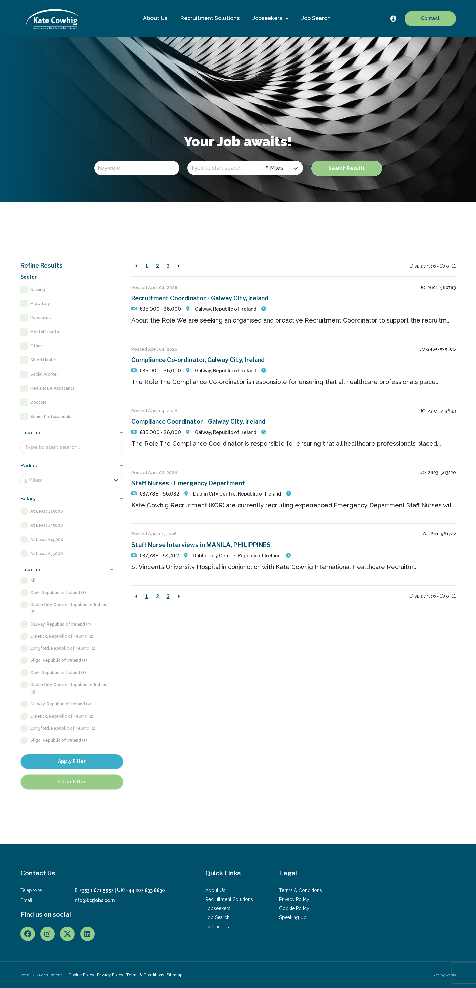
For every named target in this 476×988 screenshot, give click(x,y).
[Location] (225, 168)
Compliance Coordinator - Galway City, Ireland (198, 421)
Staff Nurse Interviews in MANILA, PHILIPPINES (201, 544)
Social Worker (44, 374)
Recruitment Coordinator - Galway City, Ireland (199, 298)
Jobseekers (268, 18)
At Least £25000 (46, 511)
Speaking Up (293, 917)
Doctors (38, 402)
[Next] (178, 265)
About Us (155, 18)
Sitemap (174, 975)
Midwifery (40, 303)
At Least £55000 (46, 553)
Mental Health (44, 332)
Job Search (316, 18)
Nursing (37, 289)
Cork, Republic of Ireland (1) (58, 592)
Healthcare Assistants (52, 388)
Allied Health (43, 360)
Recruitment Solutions (210, 18)
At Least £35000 (46, 525)
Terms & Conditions (300, 890)
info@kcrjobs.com (94, 900)
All (33, 580)
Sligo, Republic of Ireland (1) (58, 660)
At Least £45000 (46, 539)
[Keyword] (136, 168)
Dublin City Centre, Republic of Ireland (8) (69, 608)
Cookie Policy (294, 908)
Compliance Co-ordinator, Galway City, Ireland (198, 359)
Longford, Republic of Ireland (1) (62, 648)
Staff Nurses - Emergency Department (188, 483)
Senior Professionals (50, 416)
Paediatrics (41, 317)
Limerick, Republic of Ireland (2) (61, 636)
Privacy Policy (294, 899)
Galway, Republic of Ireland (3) (60, 624)
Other (36, 346)
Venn (451, 975)
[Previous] (136, 265)
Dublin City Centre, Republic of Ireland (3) (69, 688)
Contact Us (217, 926)
